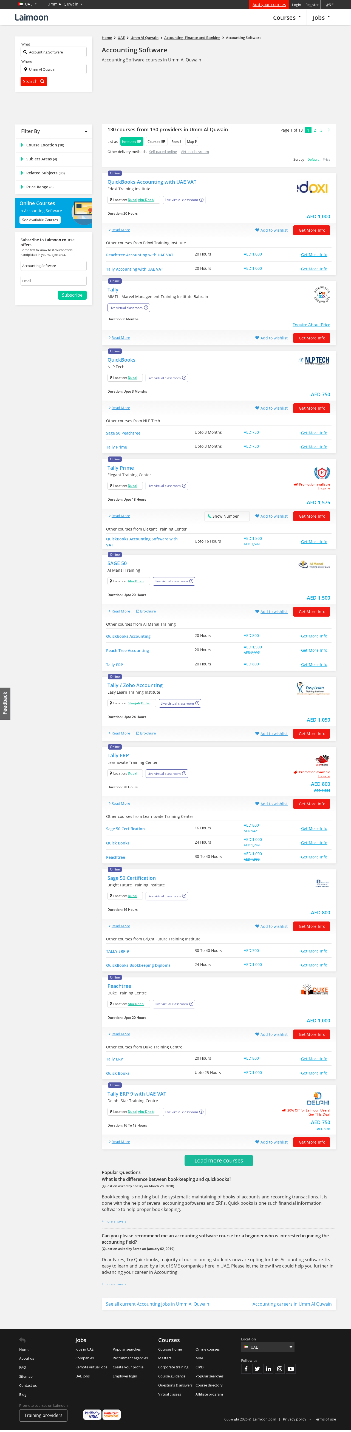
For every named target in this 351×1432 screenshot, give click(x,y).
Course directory (209, 1387)
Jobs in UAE (84, 1351)
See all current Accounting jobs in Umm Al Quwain (157, 1306)
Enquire (324, 489)
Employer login (125, 1378)
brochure (148, 612)
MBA (199, 1360)
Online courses (208, 1351)
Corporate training (173, 1369)
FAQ (22, 1369)
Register (312, 4)
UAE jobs (82, 1378)
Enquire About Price (311, 325)
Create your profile (128, 1369)
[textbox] (54, 53)
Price (326, 159)
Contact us (28, 1387)
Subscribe (72, 295)
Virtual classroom (195, 151)
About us (26, 1360)
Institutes (132, 141)
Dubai (132, 199)
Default (313, 159)
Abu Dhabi (146, 199)
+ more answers (114, 1223)
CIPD (199, 1369)
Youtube (291, 1371)
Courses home (170, 1351)
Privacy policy (295, 1421)
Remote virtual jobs (91, 1369)
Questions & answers (175, 1387)
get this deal (319, 1116)
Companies (84, 1360)
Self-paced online (163, 151)
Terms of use (325, 1421)
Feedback (5, 703)
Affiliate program (209, 1396)
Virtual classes (169, 1396)
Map (192, 141)
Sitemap (26, 1378)
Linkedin (268, 1371)
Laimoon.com (264, 1421)
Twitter (257, 1371)
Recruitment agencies (130, 1360)
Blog (22, 1396)
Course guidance (171, 1378)
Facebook (246, 1371)
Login (296, 4)
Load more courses (218, 1162)
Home (24, 1351)
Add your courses (269, 4)
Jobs (321, 17)
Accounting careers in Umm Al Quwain (292, 1306)
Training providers (43, 1417)
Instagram (280, 1371)
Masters (164, 1360)
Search (33, 81)
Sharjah (134, 704)
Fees (176, 141)
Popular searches (127, 1351)
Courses (287, 17)
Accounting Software (134, 49)
